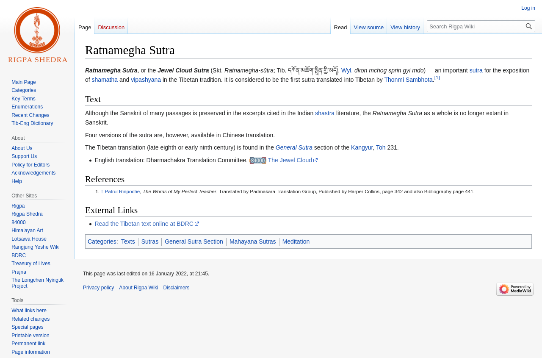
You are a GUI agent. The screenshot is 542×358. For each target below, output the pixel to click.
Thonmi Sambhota (408, 79)
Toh (381, 147)
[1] (437, 77)
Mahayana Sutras (253, 241)
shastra (325, 113)
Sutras (149, 241)
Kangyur (362, 147)
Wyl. (347, 70)
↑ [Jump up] (102, 191)
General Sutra (294, 147)
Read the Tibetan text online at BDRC (143, 223)
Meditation (296, 241)
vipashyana (146, 79)
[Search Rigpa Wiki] (481, 26)
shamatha (105, 79)
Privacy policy (98, 288)
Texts (128, 241)
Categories (102, 241)
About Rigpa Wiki (138, 288)
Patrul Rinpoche (122, 191)
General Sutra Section (194, 241)
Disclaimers (176, 288)
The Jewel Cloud (290, 160)
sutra (476, 70)
